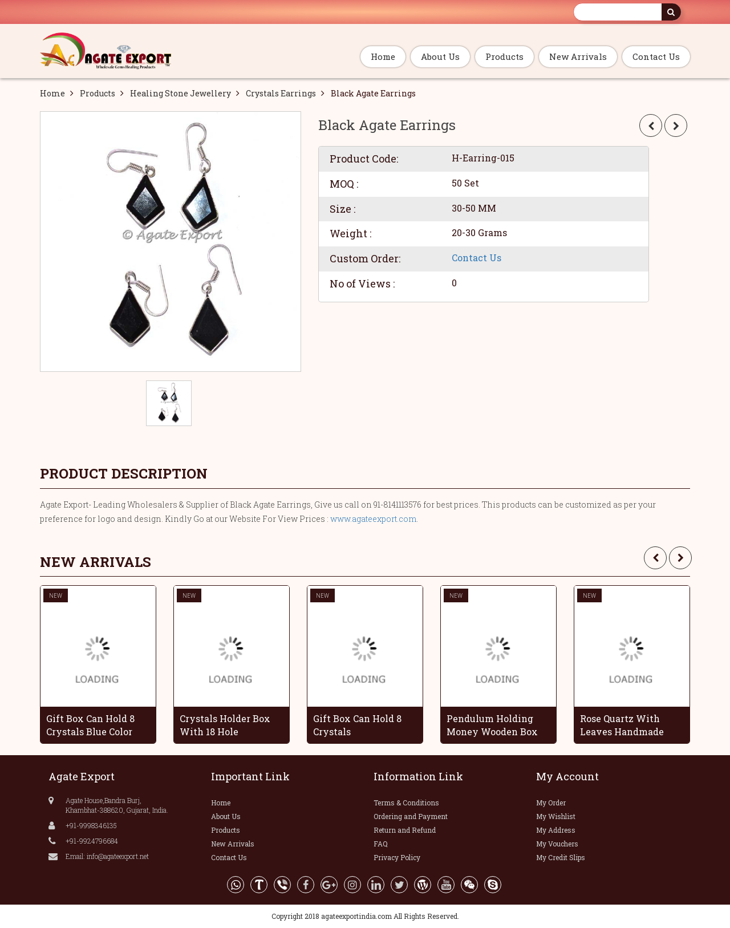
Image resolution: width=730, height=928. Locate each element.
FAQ (381, 843)
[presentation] (655, 557)
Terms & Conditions (406, 802)
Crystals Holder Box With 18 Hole (225, 724)
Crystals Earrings (281, 93)
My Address (555, 829)
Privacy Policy (397, 857)
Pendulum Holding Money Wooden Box (492, 724)
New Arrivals (578, 56)
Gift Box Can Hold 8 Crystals (357, 724)
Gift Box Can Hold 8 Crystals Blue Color (90, 724)
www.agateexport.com (373, 518)
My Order (551, 802)
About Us (440, 56)
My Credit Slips (560, 857)
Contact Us (656, 56)
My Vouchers (557, 843)
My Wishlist (555, 816)
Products (504, 56)
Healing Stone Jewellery (180, 93)
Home (383, 56)
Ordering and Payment (411, 816)
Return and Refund (405, 829)
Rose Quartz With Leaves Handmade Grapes (622, 724)
